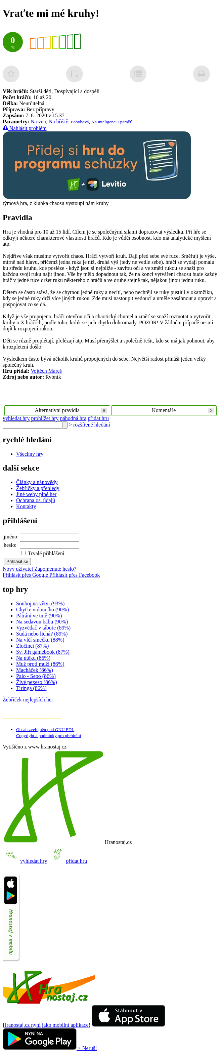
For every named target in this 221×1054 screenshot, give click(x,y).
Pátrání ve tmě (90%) (39, 615)
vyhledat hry (16, 418)
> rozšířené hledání (89, 425)
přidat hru (98, 418)
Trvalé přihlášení (42, 553)
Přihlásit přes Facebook (74, 575)
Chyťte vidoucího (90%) (42, 609)
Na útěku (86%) (33, 658)
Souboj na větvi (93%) (40, 603)
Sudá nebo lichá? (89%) (42, 634)
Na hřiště (58, 121)
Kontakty (26, 506)
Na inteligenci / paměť (111, 121)
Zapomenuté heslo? (55, 569)
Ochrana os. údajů (35, 500)
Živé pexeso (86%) (36, 682)
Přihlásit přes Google (26, 575)
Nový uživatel (18, 569)
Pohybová (80, 121)
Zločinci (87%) (32, 646)
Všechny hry (29, 454)
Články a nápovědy (37, 482)
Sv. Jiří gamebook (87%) (43, 652)
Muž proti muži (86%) (40, 664)
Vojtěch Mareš (46, 371)
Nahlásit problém (25, 128)
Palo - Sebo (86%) (36, 676)
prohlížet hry (44, 418)
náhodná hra (73, 418)
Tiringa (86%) (31, 688)
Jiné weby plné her (36, 494)
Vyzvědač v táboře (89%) (43, 628)
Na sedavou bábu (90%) (42, 621)
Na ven (38, 121)
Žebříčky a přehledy (37, 488)
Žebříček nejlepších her (28, 699)
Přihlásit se (17, 561)
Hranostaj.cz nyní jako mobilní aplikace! (46, 1025)
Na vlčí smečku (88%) (40, 640)
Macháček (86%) (34, 670)
